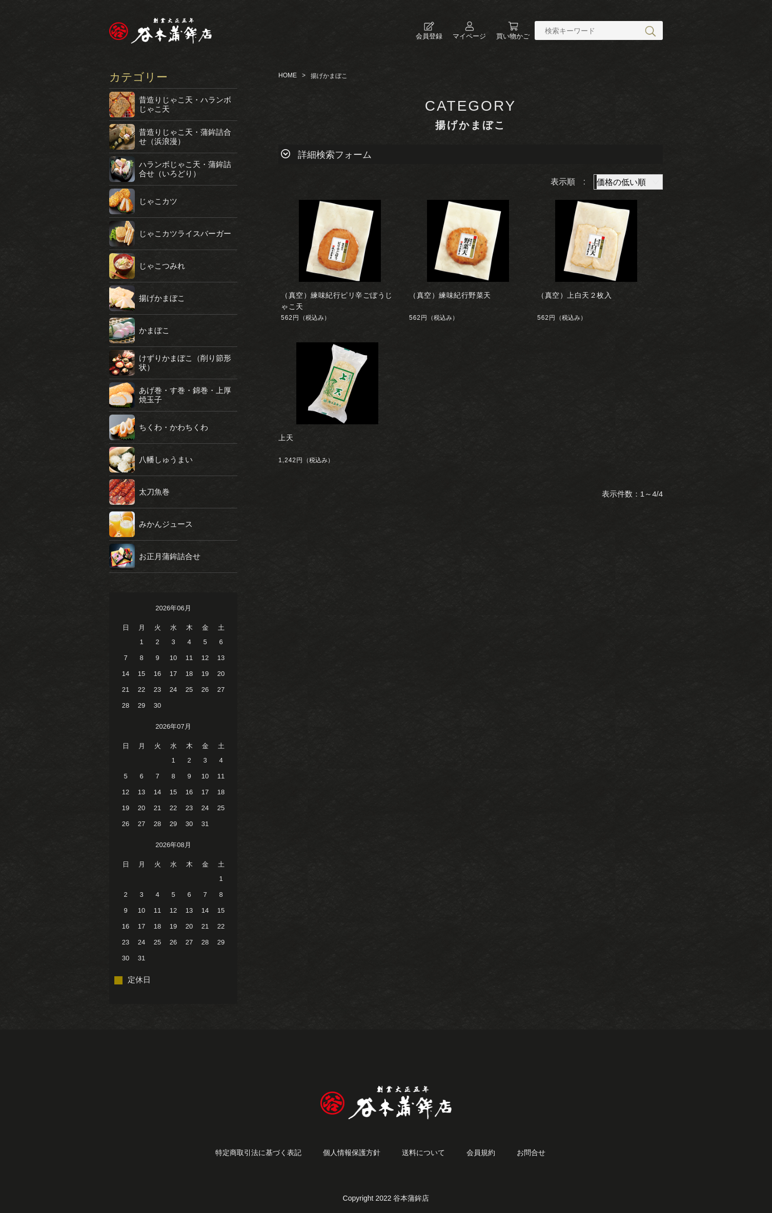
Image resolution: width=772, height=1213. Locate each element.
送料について (423, 1152)
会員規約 (480, 1152)
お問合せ (531, 1152)
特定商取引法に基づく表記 (258, 1152)
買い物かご (513, 30)
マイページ (469, 30)
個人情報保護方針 (351, 1152)
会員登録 (429, 30)
